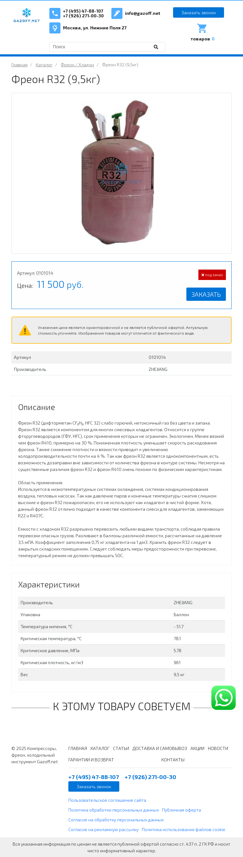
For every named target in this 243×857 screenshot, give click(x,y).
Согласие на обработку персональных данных (116, 819)
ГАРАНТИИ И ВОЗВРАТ (91, 759)
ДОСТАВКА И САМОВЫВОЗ (160, 748)
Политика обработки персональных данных (113, 809)
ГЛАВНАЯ (77, 748)
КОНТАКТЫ (172, 759)
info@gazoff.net (142, 13)
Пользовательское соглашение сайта (107, 800)
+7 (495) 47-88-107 (83, 11)
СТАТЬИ (121, 748)
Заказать (206, 294)
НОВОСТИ (218, 748)
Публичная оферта (181, 809)
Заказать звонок (198, 12)
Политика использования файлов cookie (183, 829)
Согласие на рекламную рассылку (103, 829)
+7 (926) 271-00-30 (83, 15)
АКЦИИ (197, 748)
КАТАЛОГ (99, 748)
